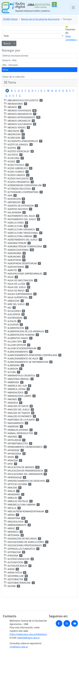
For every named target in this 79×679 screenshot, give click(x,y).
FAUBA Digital (10, 19)
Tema (5, 69)
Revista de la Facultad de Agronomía (40, 19)
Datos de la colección (13, 76)
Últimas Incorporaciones (15, 55)
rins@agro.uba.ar (19, 646)
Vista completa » (71, 38)
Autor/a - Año (9, 60)
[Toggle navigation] (73, 7)
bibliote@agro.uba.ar (28, 637)
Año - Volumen (10, 65)
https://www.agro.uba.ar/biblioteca (28, 634)
